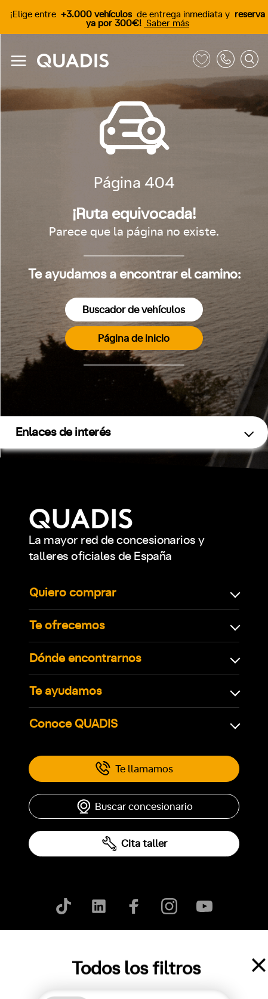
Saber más (166, 23)
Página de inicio (134, 338)
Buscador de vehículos (133, 310)
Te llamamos (134, 769)
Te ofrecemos (67, 626)
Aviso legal (132, 951)
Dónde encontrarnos (85, 658)
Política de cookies (61, 951)
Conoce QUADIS (73, 724)
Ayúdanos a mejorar (205, 951)
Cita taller (134, 843)
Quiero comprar (72, 593)
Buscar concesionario (134, 806)
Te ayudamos (65, 691)
